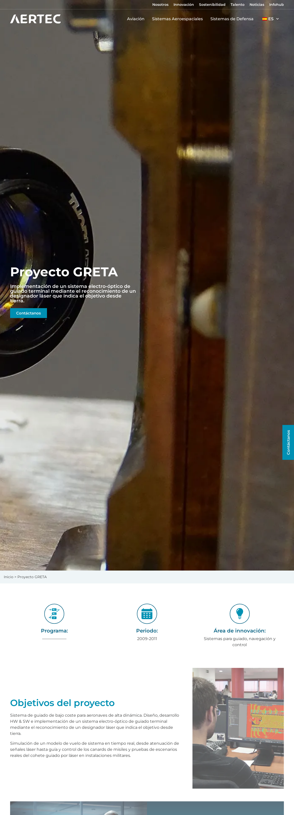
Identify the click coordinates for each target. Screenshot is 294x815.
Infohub (276, 4)
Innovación (184, 4)
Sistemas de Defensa (233, 18)
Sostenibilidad (212, 4)
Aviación (137, 18)
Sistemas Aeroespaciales (178, 18)
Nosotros (160, 4)
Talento (237, 4)
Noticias (257, 4)
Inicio (8, 577)
